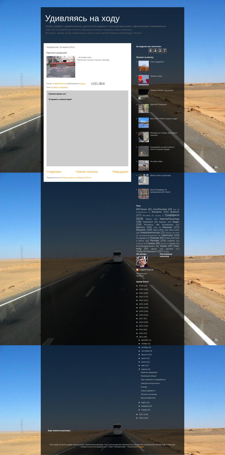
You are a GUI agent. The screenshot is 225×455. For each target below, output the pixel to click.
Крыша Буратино (148, 398)
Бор (174, 209)
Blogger (140, 447)
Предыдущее (120, 171)
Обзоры (169, 233)
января (144, 410)
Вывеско (55, 87)
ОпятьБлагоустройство (148, 235)
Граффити (172, 215)
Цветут (154, 249)
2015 (141, 326)
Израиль (162, 222)
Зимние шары (156, 76)
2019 (141, 311)
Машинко (141, 230)
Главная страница (87, 171)
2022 (141, 300)
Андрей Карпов (146, 270)
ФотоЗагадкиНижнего (145, 246)
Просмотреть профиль (142, 274)
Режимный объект (148, 376)
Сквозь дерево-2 (148, 391)
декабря (145, 340)
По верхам (141, 238)
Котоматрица (167, 225)
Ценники (169, 249)
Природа (154, 238)
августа (144, 354)
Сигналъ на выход (149, 394)
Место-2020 (158, 230)
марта (144, 402)
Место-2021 (174, 230)
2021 (141, 304)
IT (164, 251)
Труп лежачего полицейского (153, 379)
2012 (141, 337)
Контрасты (148, 225)
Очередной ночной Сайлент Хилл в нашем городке (162, 148)
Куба (155, 227)
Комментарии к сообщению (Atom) (76, 178)
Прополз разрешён (149, 372)
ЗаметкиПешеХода (169, 219)
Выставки (146, 215)
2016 (141, 322)
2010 (141, 418)
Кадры (175, 222)
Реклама (154, 240)
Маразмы (64, 87)
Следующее (53, 171)
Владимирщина (141, 212)
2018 (141, 315)
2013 (141, 333)
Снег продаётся (157, 62)
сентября (145, 351)
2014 (141, 329)
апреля (144, 369)
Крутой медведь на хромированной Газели (160, 191)
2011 (141, 414)
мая (143, 365)
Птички (168, 238)
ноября (144, 344)
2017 (141, 318)
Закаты (149, 219)
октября (145, 347)
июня (143, 362)
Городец (158, 215)
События (139, 243)
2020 (141, 308)
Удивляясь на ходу (82, 18)
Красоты (140, 227)
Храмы (163, 246)
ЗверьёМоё (148, 222)
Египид (144, 387)
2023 (141, 297)
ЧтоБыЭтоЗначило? (146, 251)
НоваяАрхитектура (150, 232)
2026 (141, 286)
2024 (141, 293)
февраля (145, 406)
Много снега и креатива (160, 175)
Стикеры (150, 243)
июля (143, 358)
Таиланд (163, 243)
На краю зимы (156, 161)
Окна (177, 233)
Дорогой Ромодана (158, 104)
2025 (141, 289)
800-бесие (141, 209)
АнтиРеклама (160, 209)
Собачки (170, 241)
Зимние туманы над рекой (161, 90)
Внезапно (157, 212)
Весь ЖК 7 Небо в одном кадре (163, 119)
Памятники (167, 235)
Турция (172, 243)
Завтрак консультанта (150, 383)
